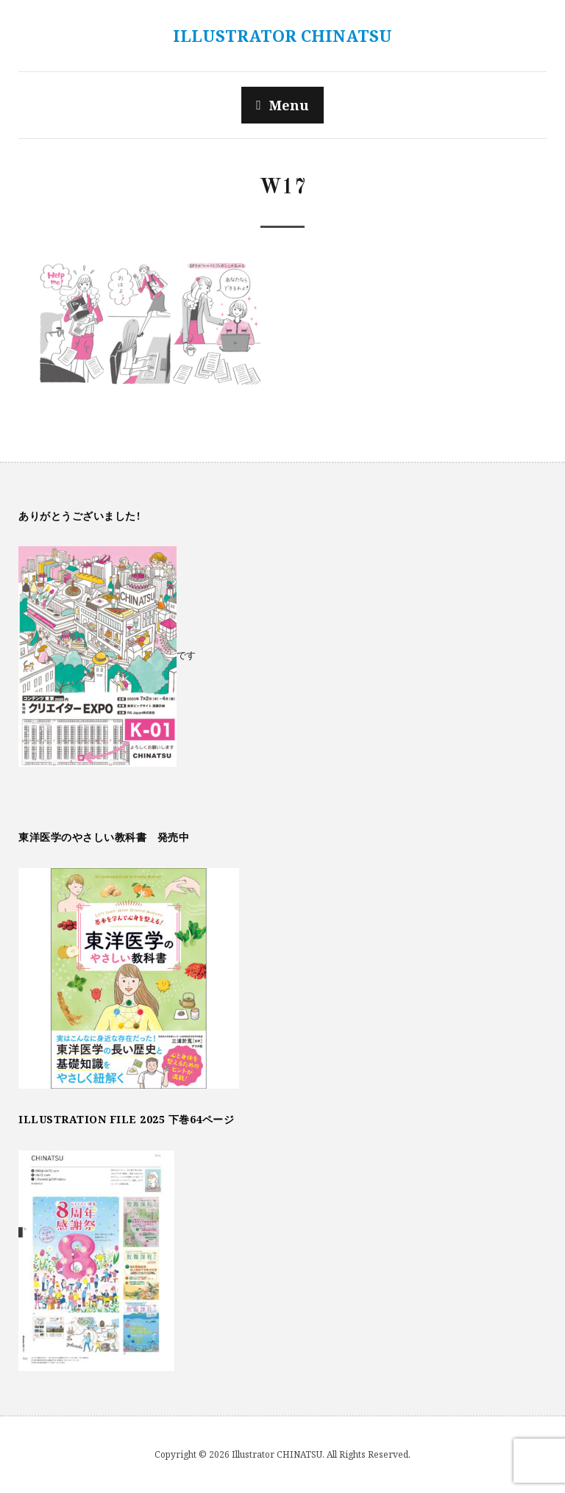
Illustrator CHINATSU (282, 35)
